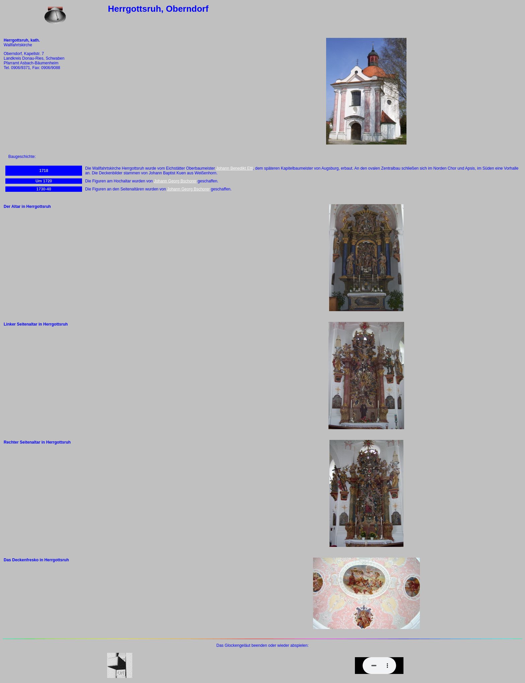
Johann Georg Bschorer (175, 181)
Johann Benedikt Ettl (234, 168)
